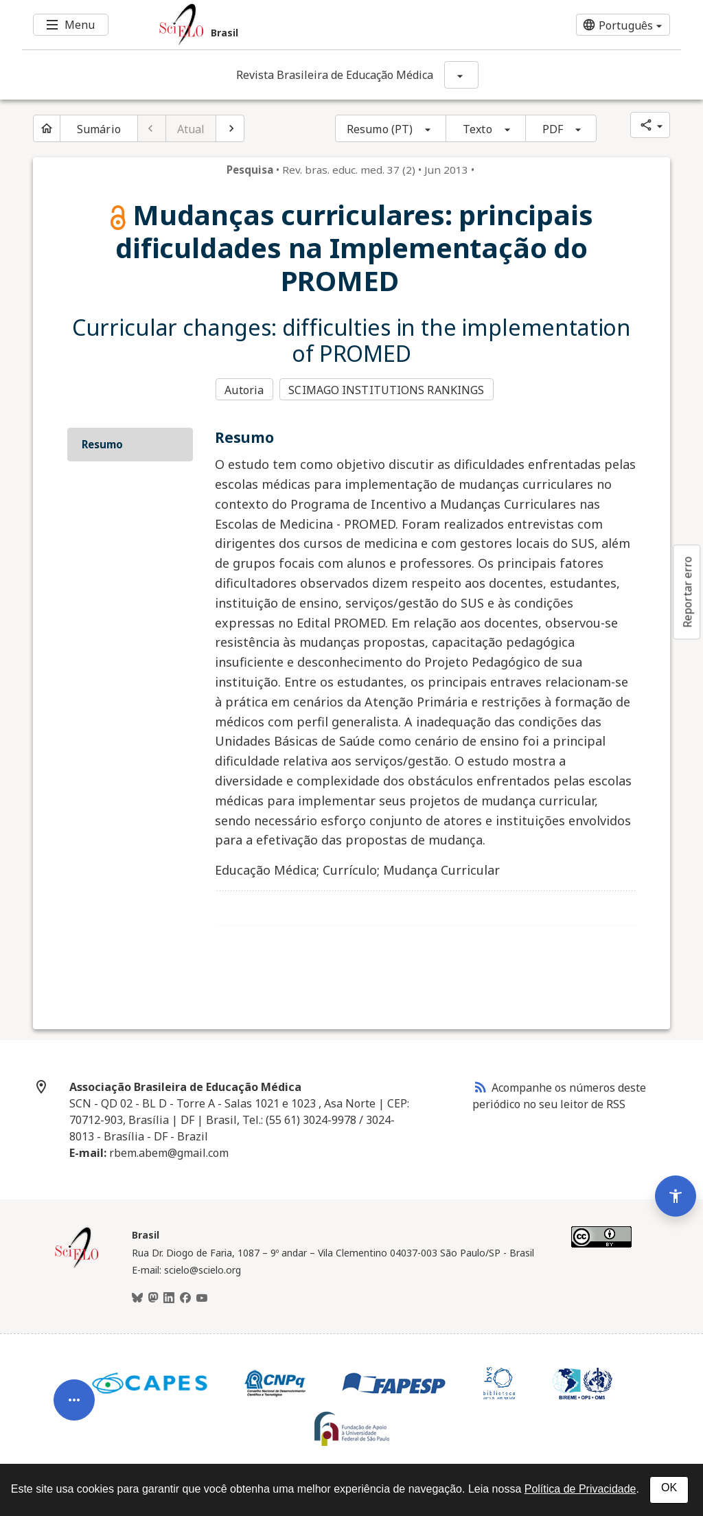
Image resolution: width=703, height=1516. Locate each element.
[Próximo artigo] (230, 128)
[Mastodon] (153, 1297)
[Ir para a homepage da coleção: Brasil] (296, 25)
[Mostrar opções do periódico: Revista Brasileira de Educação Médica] (461, 75)
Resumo (102, 443)
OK (669, 1487)
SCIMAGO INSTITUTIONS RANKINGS (387, 389)
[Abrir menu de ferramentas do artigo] (74, 1393)
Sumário (99, 129)
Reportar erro (687, 592)
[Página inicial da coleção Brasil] (77, 1264)
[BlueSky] (137, 1297)
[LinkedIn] (168, 1297)
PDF (552, 129)
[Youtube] (201, 1297)
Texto (477, 129)
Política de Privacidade (580, 1489)
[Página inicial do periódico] (46, 128)
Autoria (244, 389)
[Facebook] (185, 1297)
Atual (191, 129)
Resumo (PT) (380, 129)
